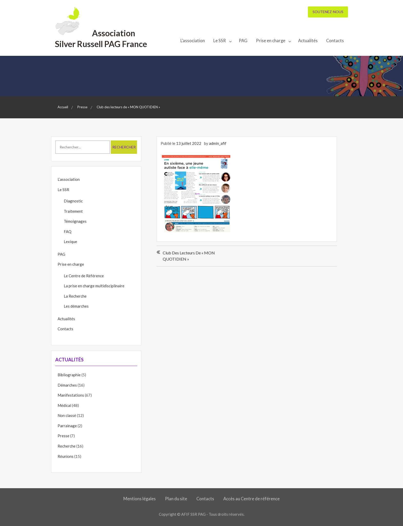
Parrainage (67, 425)
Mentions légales (139, 498)
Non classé (67, 415)
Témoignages (75, 221)
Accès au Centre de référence (251, 498)
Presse (63, 435)
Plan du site (176, 498)
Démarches (67, 385)
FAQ (67, 231)
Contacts (335, 40)
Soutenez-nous (328, 12)
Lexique (70, 241)
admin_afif (217, 143)
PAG (243, 40)
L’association (192, 40)
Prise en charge (270, 40)
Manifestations (71, 395)
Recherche (67, 446)
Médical (64, 405)
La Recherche (75, 296)
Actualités (308, 40)
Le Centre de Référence (84, 275)
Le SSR (219, 40)
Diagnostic (73, 201)
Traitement (73, 211)
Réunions (66, 456)
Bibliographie (69, 374)
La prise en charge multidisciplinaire (94, 285)
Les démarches (76, 306)
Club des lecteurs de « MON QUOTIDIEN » (189, 255)
